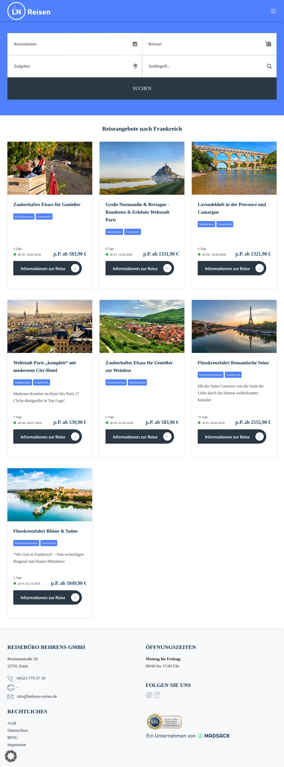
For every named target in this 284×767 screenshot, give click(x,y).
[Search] (209, 66)
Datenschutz (17, 730)
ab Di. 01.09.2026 (119, 423)
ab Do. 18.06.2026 (212, 254)
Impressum (16, 744)
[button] (11, 756)
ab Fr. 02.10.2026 (27, 583)
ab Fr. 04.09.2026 (211, 423)
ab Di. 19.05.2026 (27, 254)
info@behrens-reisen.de (37, 696)
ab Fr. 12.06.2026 (119, 254)
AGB (11, 723)
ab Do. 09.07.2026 (28, 423)
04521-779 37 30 (31, 678)
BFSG (12, 737)
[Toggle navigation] (273, 11)
